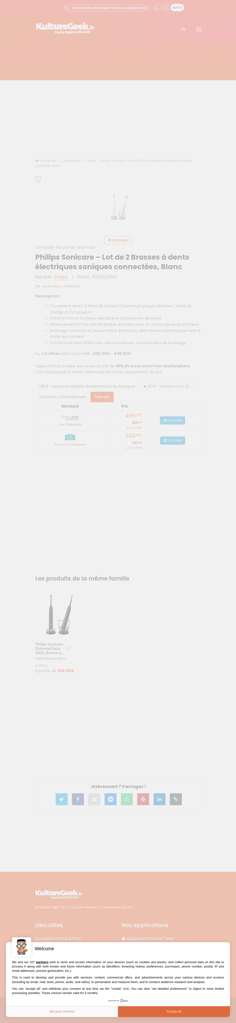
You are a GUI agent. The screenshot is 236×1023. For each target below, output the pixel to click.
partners (42, 962)
